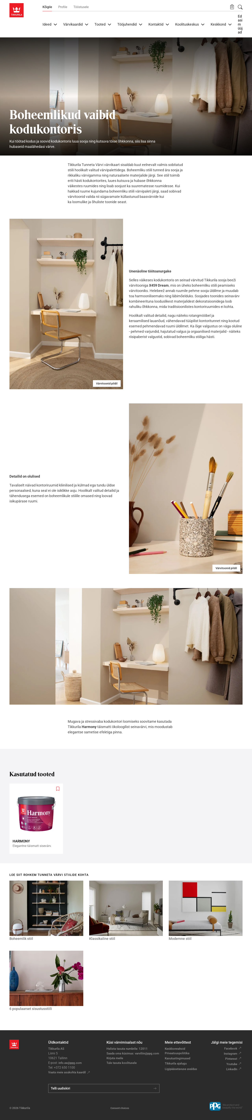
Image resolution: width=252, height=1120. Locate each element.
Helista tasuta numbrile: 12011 (127, 1049)
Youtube (231, 1064)
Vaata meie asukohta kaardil (67, 1072)
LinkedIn (231, 1069)
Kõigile (47, 7)
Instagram (230, 1053)
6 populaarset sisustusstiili (30, 1009)
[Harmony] (38, 819)
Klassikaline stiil (102, 939)
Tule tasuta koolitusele (122, 1063)
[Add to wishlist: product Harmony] (57, 788)
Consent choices (119, 1108)
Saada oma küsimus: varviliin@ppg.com (133, 1053)
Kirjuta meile (115, 1058)
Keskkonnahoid (175, 1049)
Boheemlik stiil (21, 939)
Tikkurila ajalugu (176, 1063)
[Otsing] (240, 7)
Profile (62, 7)
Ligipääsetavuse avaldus (181, 1069)
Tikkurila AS (56, 1049)
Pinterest (231, 1059)
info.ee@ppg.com (70, 1063)
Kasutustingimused (177, 1058)
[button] (232, 7)
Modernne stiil (180, 939)
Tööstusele (81, 7)
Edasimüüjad (240, 24)
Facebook (230, 1048)
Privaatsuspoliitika (177, 1053)
